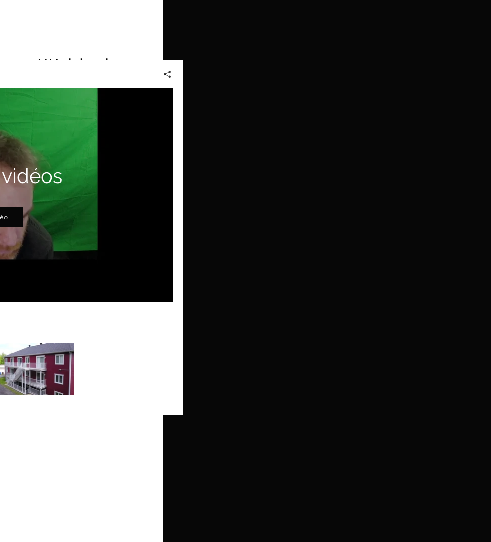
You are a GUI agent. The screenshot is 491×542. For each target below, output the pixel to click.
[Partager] (163, 74)
